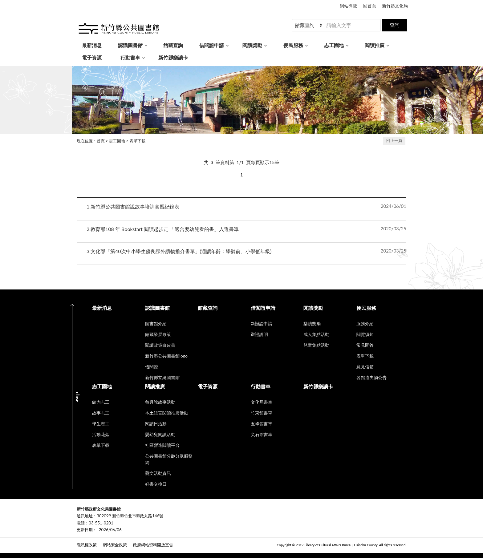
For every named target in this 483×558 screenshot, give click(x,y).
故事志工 (100, 412)
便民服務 (293, 45)
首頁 (101, 140)
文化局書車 (261, 402)
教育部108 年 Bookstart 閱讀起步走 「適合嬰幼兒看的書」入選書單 (163, 229)
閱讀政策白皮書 (160, 345)
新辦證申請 (261, 323)
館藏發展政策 (158, 334)
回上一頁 (394, 140)
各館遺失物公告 (371, 377)
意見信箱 (365, 366)
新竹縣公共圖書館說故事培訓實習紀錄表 (133, 206)
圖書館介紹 (156, 323)
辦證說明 (259, 334)
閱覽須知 (365, 334)
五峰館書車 (261, 423)
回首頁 (369, 5)
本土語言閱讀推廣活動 (166, 412)
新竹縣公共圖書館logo (166, 355)
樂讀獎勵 (312, 323)
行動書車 (130, 57)
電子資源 (92, 57)
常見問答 (365, 345)
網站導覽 (348, 5)
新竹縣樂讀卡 (173, 57)
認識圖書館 (130, 45)
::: (3, 71)
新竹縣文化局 (395, 5)
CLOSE (77, 397)
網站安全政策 (115, 544)
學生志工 (100, 423)
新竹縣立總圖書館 (162, 377)
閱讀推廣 (374, 45)
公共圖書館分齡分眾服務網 (169, 459)
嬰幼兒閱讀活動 (160, 434)
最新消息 (92, 45)
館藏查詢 (173, 45)
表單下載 (137, 140)
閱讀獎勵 (252, 45)
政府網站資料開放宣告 (153, 544)
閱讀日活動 (156, 423)
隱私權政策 (87, 544)
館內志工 (100, 402)
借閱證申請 (211, 45)
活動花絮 (100, 434)
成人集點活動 (316, 334)
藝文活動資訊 (158, 473)
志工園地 (334, 45)
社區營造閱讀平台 (162, 445)
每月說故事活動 (160, 402)
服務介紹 (365, 323)
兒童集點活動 (316, 345)
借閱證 (151, 366)
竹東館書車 (261, 412)
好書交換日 (156, 484)
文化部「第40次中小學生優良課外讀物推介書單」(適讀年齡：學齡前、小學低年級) (179, 251)
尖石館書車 (261, 434)
